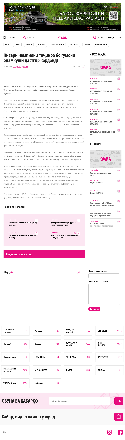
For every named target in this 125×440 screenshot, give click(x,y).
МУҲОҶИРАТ (41, 45)
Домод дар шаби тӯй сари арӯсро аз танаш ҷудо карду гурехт (63, 224)
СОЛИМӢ (87, 45)
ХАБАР (7, 45)
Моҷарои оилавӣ (101, 45)
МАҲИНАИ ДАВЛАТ (20, 67)
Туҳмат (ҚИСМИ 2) (96, 193)
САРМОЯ (17, 45)
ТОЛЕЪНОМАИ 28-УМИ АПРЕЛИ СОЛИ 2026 (101, 123)
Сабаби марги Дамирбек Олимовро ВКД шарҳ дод (23, 224)
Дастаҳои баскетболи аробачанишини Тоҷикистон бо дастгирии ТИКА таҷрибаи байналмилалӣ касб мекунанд (101, 224)
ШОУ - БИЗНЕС (74, 45)
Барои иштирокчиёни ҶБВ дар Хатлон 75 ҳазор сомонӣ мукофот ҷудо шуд (102, 204)
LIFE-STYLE (28, 45)
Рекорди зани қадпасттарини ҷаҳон (100, 174)
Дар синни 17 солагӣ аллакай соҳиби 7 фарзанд (22, 236)
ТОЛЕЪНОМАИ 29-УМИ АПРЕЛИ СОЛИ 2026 (101, 112)
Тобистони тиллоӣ (57, 45)
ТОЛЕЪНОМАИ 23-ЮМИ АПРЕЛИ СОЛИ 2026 (101, 92)
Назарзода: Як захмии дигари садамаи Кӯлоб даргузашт (64, 236)
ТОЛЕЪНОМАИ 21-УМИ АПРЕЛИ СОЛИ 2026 (101, 102)
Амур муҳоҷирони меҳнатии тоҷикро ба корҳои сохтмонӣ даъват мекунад (100, 214)
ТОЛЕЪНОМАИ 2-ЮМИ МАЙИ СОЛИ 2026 (102, 133)
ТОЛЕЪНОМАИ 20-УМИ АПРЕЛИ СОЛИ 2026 (101, 82)
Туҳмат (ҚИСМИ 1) (96, 183)
